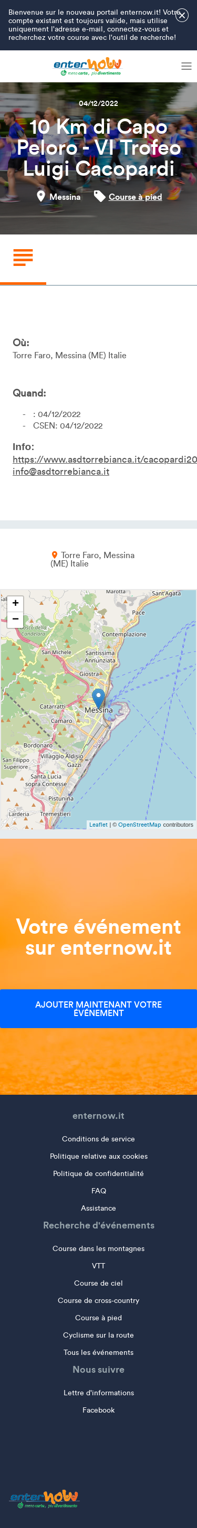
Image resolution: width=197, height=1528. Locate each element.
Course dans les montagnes (98, 1248)
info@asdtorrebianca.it (61, 471)
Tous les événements (98, 1352)
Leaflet (98, 824)
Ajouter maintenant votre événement (98, 1008)
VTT (98, 1266)
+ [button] (15, 604)
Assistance (98, 1208)
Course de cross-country (98, 1300)
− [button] (15, 620)
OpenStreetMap (139, 824)
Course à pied (135, 196)
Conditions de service (98, 1139)
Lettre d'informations (99, 1392)
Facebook (98, 1410)
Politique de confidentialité (98, 1173)
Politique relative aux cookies (99, 1156)
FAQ (98, 1191)
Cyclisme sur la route (98, 1335)
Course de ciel (98, 1283)
